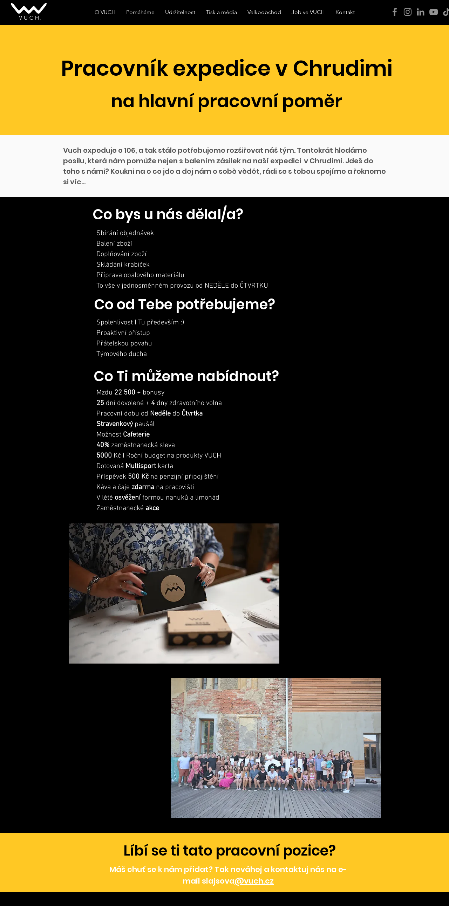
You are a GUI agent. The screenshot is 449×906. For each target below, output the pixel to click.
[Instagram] (407, 12)
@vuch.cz (254, 881)
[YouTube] (433, 12)
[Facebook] (394, 12)
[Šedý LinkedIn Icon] (420, 12)
